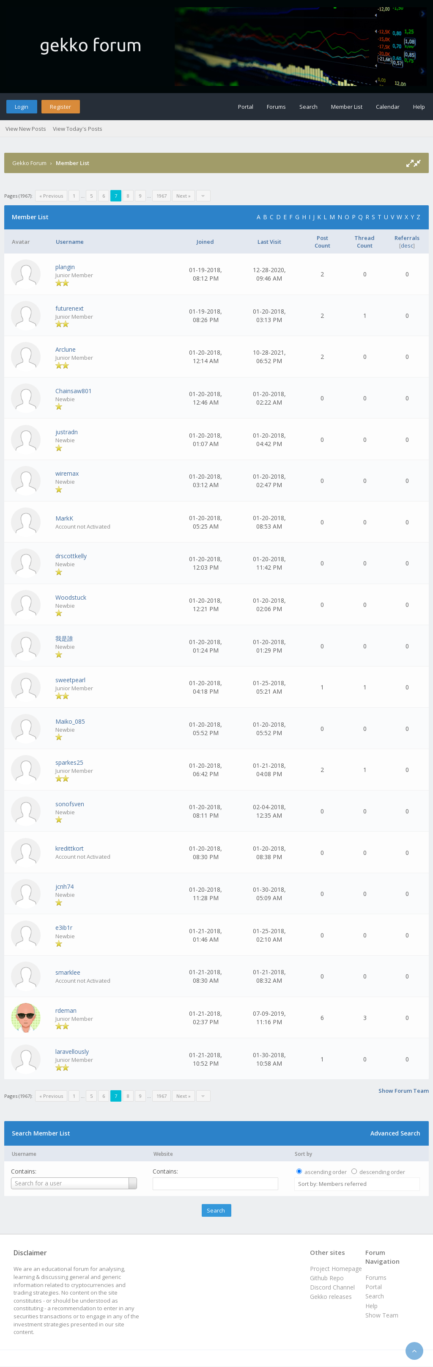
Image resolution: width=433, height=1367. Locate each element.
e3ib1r (63, 927)
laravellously (72, 1051)
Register (60, 106)
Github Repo (327, 1278)
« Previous (51, 196)
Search (308, 106)
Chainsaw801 (73, 391)
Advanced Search (395, 1133)
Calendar (388, 106)
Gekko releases (331, 1297)
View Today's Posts (77, 128)
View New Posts (25, 128)
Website (163, 1154)
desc (407, 245)
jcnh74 (64, 886)
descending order (382, 1172)
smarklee (67, 972)
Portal (245, 106)
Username (24, 1154)
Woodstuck (70, 597)
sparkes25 (69, 762)
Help (419, 106)
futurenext (69, 308)
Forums (276, 106)
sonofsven (69, 804)
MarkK (64, 518)
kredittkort (69, 848)
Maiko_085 (70, 721)
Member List (346, 106)
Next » (183, 196)
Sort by (303, 1154)
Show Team (381, 1315)
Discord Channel (332, 1287)
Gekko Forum (29, 163)
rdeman (66, 1010)
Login (21, 106)
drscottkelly (71, 556)
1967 (161, 196)
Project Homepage (336, 1269)
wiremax (67, 473)
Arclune (65, 349)
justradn (66, 432)
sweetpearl (70, 680)
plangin (65, 267)
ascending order (325, 1172)
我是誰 (64, 638)
